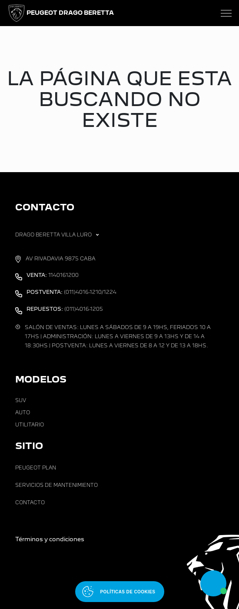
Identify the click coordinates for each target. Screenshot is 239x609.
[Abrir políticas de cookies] (119, 591)
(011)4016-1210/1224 (71, 292)
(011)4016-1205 (65, 309)
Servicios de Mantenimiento (56, 485)
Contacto (30, 502)
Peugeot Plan (35, 468)
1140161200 (53, 275)
